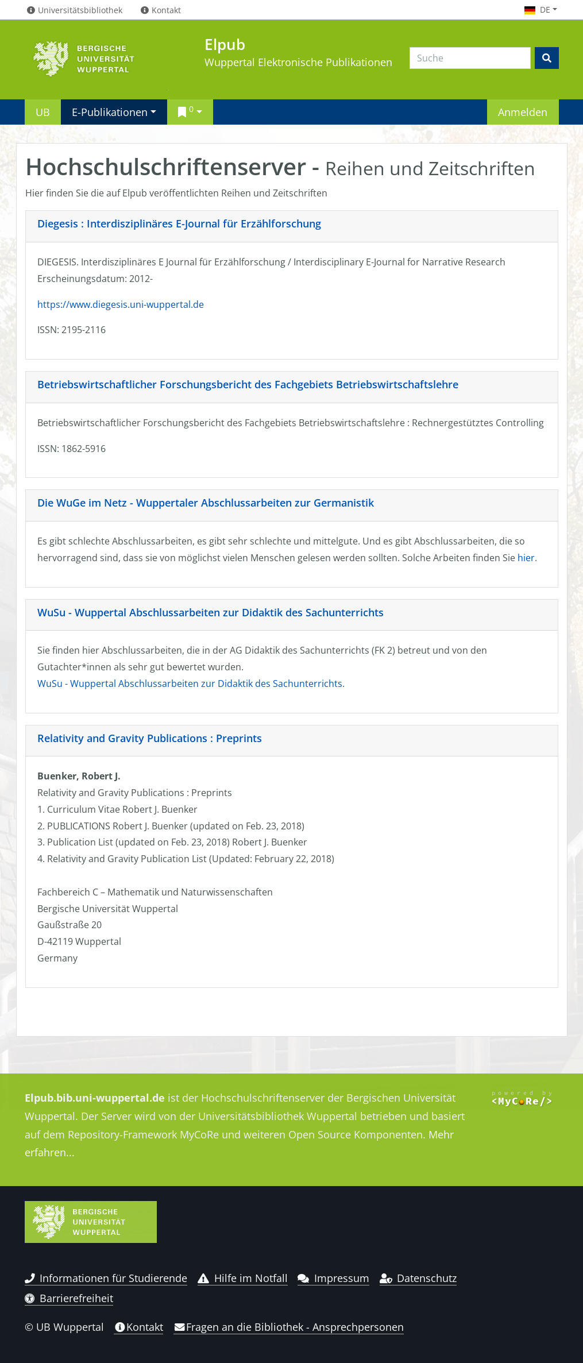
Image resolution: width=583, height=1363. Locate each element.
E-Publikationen (110, 112)
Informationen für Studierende (106, 1278)
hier (526, 557)
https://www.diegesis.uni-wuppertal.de (120, 304)
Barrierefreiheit (69, 1298)
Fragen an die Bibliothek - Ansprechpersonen (288, 1327)
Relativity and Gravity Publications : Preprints (149, 738)
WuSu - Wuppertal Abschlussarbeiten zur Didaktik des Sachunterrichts (210, 612)
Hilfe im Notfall (243, 1278)
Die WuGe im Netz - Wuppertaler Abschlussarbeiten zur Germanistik (205, 502)
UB (43, 112)
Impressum (333, 1278)
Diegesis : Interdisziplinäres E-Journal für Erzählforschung (179, 223)
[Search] (470, 58)
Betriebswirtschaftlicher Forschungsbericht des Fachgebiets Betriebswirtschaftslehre (247, 384)
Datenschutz (418, 1278)
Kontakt (138, 1327)
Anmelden (522, 112)
